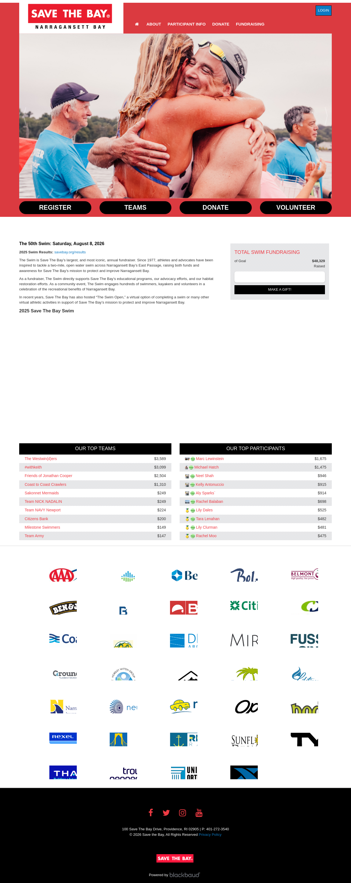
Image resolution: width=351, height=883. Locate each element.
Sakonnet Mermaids (42, 493)
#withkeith (33, 467)
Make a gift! (279, 289)
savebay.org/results (70, 252)
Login (323, 10)
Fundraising (250, 24)
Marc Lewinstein (210, 458)
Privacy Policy (210, 834)
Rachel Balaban (209, 501)
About (153, 24)
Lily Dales (204, 510)
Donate (220, 24)
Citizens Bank (36, 519)
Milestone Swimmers (42, 527)
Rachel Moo (206, 536)
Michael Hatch (206, 467)
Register (55, 207)
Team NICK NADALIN (43, 501)
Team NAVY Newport (43, 510)
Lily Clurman (206, 527)
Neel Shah (205, 476)
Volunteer (295, 207)
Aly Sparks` (206, 493)
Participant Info (187, 24)
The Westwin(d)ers (41, 458)
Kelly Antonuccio (210, 484)
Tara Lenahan (208, 519)
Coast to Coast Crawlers (45, 484)
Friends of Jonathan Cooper (48, 476)
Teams (135, 207)
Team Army (34, 536)
